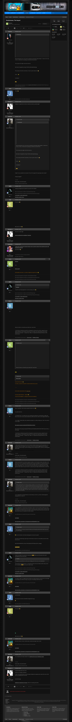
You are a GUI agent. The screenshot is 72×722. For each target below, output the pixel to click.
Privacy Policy (7, 702)
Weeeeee (16, 261)
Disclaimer (25, 714)
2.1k (10, 210)
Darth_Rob (10, 505)
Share (39, 23)
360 (10, 254)
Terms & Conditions (27, 713)
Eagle (10, 199)
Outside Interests (17, 24)
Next (24, 28)
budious (10, 301)
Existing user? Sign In (51, 7)
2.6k (10, 269)
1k (10, 311)
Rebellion (13, 12)
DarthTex (10, 31)
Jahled (10, 88)
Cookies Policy (26, 712)
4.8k (10, 126)
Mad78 (10, 186)
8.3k (10, 196)
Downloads (33, 12)
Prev (8, 28)
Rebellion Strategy (36, 337)
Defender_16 (10, 101)
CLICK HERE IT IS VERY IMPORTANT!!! (21, 195)
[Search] (56, 13)
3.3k (10, 515)
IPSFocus (7, 700)
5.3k (10, 99)
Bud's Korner (29, 337)
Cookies (7, 703)
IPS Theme (7, 699)
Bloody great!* (17, 268)
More (44, 12)
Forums (27, 12)
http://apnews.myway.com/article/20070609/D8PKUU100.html (25, 425)
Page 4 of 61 (30, 28)
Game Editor (20, 12)
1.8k (10, 239)
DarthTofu (10, 116)
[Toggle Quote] (16, 34)
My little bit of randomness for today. (21, 682)
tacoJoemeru (10, 244)
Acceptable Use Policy (27, 715)
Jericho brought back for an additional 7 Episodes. (23, 235)
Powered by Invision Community (39, 702)
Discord (7, 12)
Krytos (11, 23)
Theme (7, 701)
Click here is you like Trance (19, 197)
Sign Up (57, 6)
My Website (17, 517)
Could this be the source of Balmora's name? (36, 656)
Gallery (39, 12)
